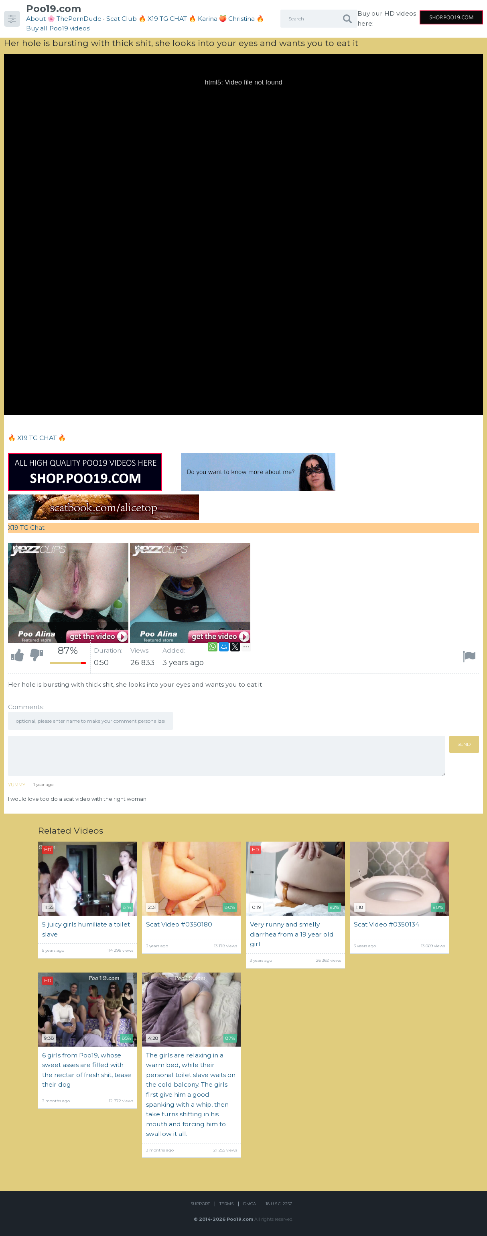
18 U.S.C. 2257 (279, 1203)
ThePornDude (79, 18)
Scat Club (121, 18)
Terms (226, 1203)
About (36, 18)
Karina (207, 18)
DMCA (249, 1203)
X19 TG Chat (26, 527)
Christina (241, 18)
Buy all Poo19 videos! (58, 28)
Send (464, 744)
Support (200, 1203)
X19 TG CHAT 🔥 (41, 438)
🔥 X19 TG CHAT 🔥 (168, 18)
